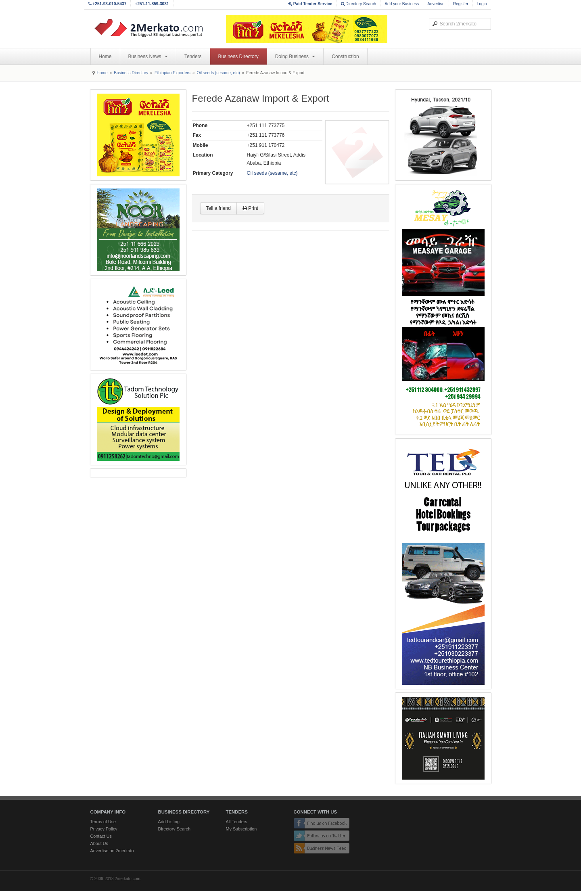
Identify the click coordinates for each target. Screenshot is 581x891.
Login (482, 4)
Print (250, 208)
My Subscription (241, 828)
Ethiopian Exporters (172, 73)
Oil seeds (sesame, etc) (218, 73)
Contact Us (101, 836)
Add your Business (402, 4)
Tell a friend (218, 208)
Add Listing (169, 821)
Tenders (193, 56)
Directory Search (358, 4)
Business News (148, 56)
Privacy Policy (103, 828)
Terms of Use (103, 821)
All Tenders (236, 821)
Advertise (435, 4)
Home (105, 56)
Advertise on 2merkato (112, 850)
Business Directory (238, 56)
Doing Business (295, 56)
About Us (99, 843)
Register (460, 4)
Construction (345, 56)
